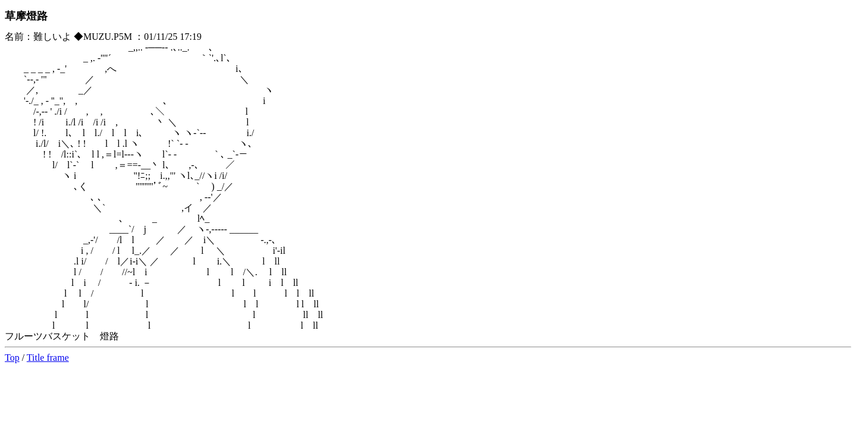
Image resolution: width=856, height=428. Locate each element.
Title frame (48, 358)
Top (12, 358)
